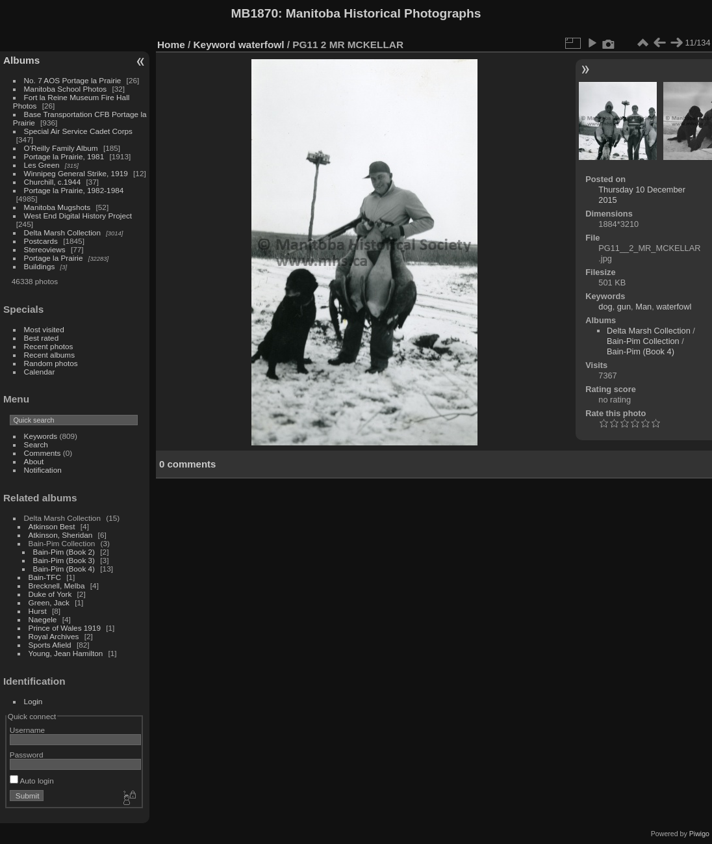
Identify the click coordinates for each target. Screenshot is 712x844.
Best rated (41, 338)
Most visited (44, 329)
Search (36, 444)
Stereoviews (45, 249)
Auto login (32, 780)
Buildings (39, 266)
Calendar (39, 371)
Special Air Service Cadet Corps (78, 131)
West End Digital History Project (78, 215)
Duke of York (50, 594)
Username (27, 730)
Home (171, 44)
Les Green (42, 165)
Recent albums (49, 354)
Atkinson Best (52, 526)
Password (27, 754)
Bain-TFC (45, 577)
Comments (42, 453)
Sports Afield (50, 644)
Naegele (43, 619)
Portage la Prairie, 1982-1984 (74, 190)
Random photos (51, 363)
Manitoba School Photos (65, 89)
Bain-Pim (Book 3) (64, 560)
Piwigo (699, 833)
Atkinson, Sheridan (61, 535)
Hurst (38, 611)
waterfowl (261, 44)
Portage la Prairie (53, 258)
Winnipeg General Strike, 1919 (76, 173)
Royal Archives (54, 636)
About (34, 461)
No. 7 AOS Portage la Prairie (72, 80)
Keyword (215, 44)
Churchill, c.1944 (52, 182)
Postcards (41, 241)
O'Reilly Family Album (61, 148)
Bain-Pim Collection (643, 341)
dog (605, 306)
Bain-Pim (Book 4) (64, 568)
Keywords (41, 436)
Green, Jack (49, 602)
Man (643, 306)
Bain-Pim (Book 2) (64, 551)
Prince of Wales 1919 (65, 628)
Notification (43, 470)
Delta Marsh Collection (62, 232)
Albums (21, 60)
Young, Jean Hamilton (66, 653)
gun (624, 306)
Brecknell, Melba (57, 585)
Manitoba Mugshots (57, 207)
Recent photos (48, 346)
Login (33, 701)
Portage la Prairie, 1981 (64, 156)
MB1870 (255, 13)
